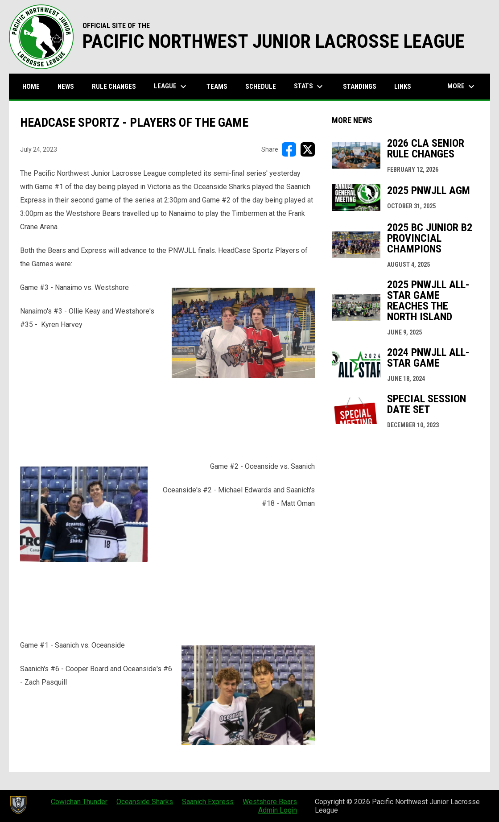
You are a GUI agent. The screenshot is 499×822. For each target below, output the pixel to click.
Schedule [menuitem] (260, 87)
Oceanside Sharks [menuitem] (144, 801)
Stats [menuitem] (309, 86)
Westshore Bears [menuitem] (270, 801)
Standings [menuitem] (359, 87)
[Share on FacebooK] (289, 149)
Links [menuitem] (402, 87)
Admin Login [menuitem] (277, 810)
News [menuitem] (66, 87)
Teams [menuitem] (216, 87)
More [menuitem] (462, 86)
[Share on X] (308, 149)
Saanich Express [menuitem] (208, 801)
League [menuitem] (171, 86)
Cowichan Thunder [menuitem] (79, 801)
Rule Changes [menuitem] (114, 87)
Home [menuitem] (31, 87)
